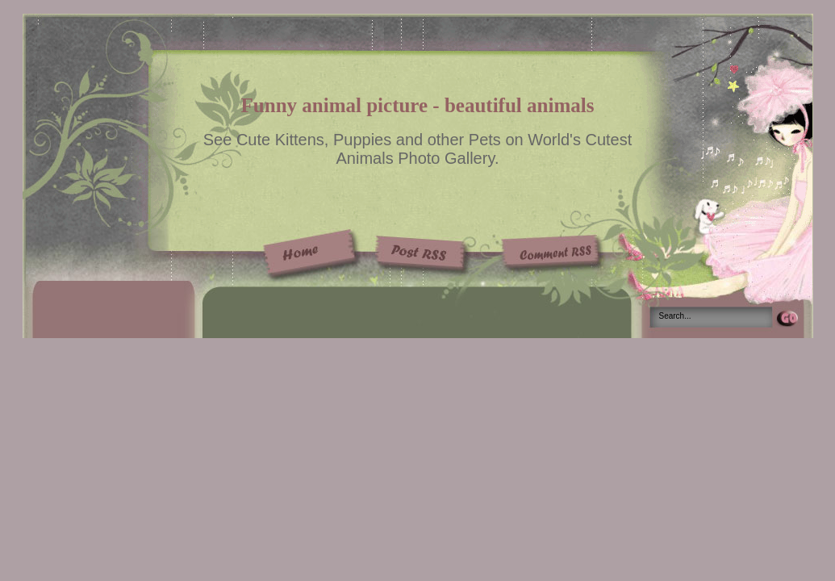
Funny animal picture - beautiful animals (418, 105)
